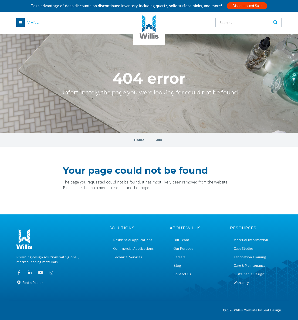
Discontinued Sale (247, 6)
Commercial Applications (133, 248)
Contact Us (182, 274)
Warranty (241, 282)
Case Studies (244, 248)
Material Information (251, 240)
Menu (33, 22)
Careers (179, 257)
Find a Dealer (29, 282)
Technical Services (127, 257)
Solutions (122, 228)
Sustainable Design (249, 274)
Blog (177, 265)
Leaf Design (271, 310)
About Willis (185, 228)
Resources (243, 228)
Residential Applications (132, 240)
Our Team (181, 240)
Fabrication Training (250, 257)
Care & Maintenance (249, 265)
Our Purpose (183, 248)
